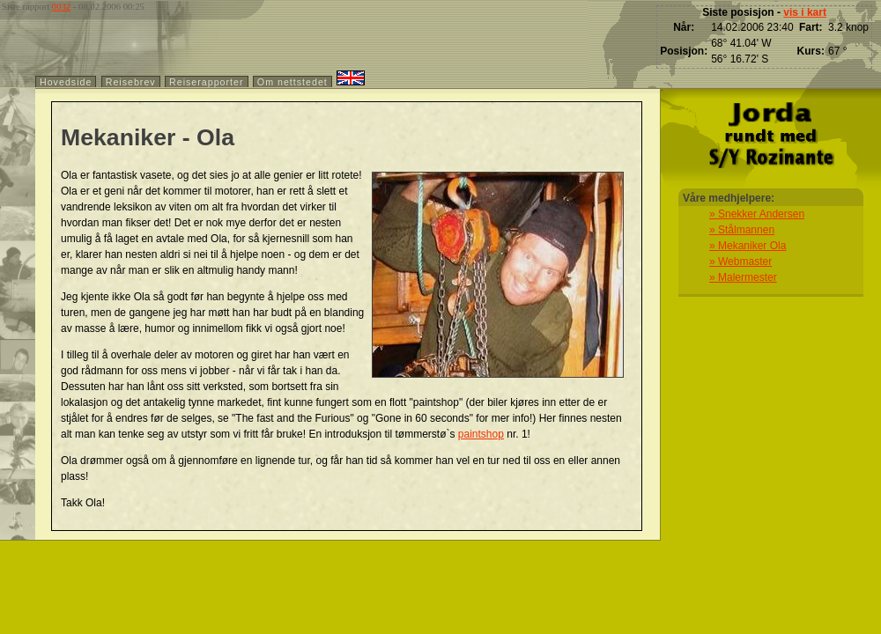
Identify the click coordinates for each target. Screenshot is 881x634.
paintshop (481, 434)
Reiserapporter (206, 82)
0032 (61, 6)
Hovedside (66, 82)
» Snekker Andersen (756, 214)
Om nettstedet (292, 82)
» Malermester (743, 277)
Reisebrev (131, 82)
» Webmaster (740, 261)
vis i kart (804, 12)
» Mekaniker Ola (747, 246)
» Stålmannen (741, 230)
